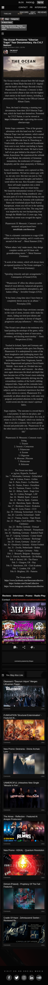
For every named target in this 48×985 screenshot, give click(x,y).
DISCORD (24, 12)
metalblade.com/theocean (23, 229)
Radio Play (39, 595)
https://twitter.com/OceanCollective (24, 583)
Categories (14, 19)
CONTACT (23, 7)
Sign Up (40, 2)
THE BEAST (14, 50)
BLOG (21, 2)
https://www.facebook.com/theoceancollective (24, 580)
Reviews (7, 595)
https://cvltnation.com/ (14, 119)
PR (31, 7)
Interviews (18, 595)
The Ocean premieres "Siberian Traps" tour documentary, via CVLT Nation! (14, 27)
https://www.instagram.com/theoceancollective (24, 586)
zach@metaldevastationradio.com (28, 599)
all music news (7, 22)
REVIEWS (42, 12)
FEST (33, 12)
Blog (7, 19)
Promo (29, 595)
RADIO (29, 2)
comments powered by (24, 661)
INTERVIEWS (40, 7)
